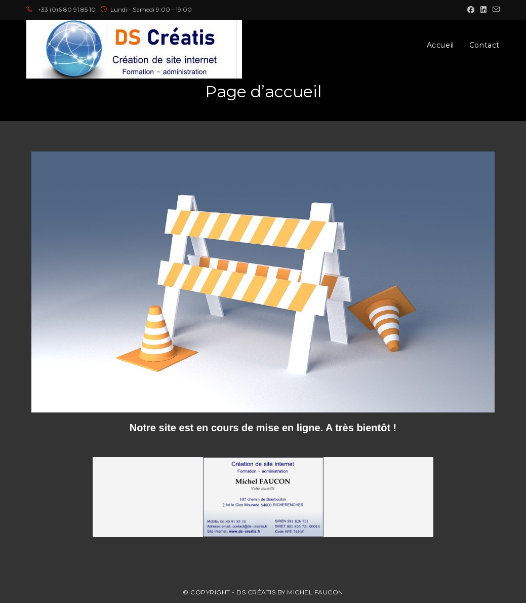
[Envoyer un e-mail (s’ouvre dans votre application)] (495, 10)
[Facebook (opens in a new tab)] (470, 10)
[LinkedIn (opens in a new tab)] (483, 10)
